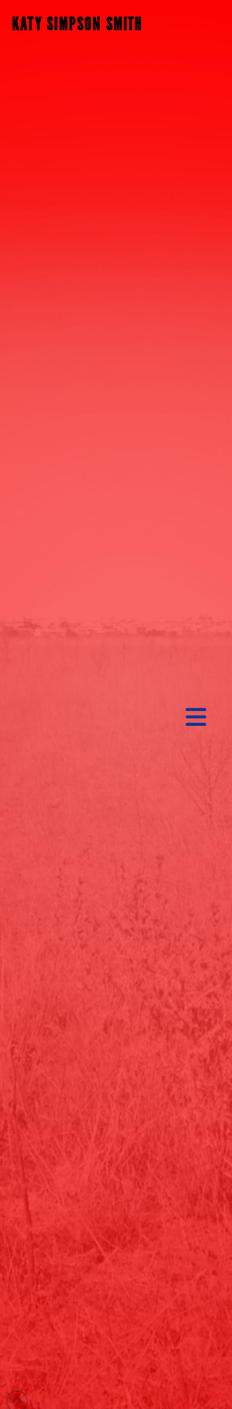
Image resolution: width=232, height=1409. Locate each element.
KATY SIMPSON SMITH (77, 25)
